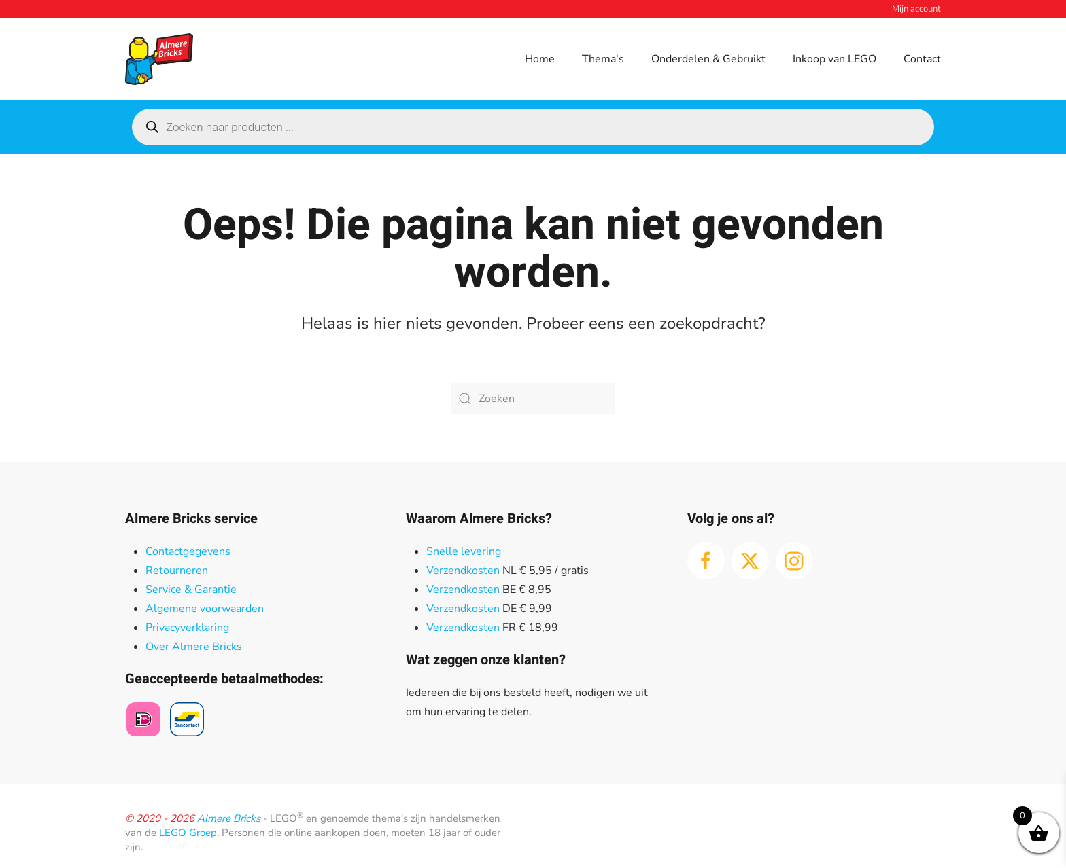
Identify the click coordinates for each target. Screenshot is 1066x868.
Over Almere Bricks (193, 646)
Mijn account (916, 9)
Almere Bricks (228, 818)
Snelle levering (463, 551)
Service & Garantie (191, 589)
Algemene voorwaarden (204, 608)
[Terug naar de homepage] (159, 59)
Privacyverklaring (187, 627)
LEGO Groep (188, 832)
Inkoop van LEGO (834, 59)
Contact (922, 59)
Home (540, 59)
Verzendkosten (463, 570)
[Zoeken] (533, 398)
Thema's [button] (603, 59)
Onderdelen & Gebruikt (708, 59)
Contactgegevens (187, 551)
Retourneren (176, 570)
